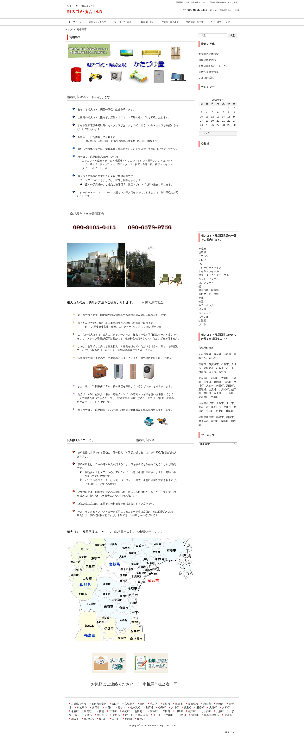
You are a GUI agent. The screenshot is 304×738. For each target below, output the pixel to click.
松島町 (162, 707)
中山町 (169, 715)
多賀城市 (193, 703)
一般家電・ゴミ (146, 22)
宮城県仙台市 (78, 703)
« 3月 (207, 133)
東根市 (116, 715)
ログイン (230, 731)
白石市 (108, 707)
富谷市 (121, 707)
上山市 (157, 715)
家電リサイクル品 (97, 22)
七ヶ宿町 (206, 711)
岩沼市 (207, 703)
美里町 (187, 707)
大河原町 (153, 711)
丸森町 (220, 711)
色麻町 (75, 711)
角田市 (96, 707)
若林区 (153, 703)
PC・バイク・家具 (122, 22)
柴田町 (166, 711)
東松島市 (82, 707)
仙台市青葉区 (99, 703)
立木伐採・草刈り (194, 22)
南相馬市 (89, 718)
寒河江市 (102, 715)
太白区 (115, 703)
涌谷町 (200, 707)
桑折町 (103, 718)
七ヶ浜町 (135, 707)
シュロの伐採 (206, 77)
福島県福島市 (211, 715)
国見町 (115, 718)
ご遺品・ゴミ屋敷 (170, 22)
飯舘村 (141, 718)
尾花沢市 (143, 715)
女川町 (175, 707)
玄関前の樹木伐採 (209, 54)
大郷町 (213, 707)
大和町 (226, 707)
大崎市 (220, 703)
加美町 (88, 711)
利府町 (149, 707)
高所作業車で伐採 (209, 71)
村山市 (129, 715)
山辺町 (182, 715)
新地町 (128, 718)
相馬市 (75, 718)
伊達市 (228, 715)
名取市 (166, 703)
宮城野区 (129, 703)
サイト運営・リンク (220, 22)
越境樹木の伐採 (207, 60)
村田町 (138, 711)
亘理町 (113, 711)
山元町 (126, 711)
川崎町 (179, 711)
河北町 (195, 715)
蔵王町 (192, 711)
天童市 (88, 715)
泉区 (142, 703)
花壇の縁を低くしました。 (214, 65)
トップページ (75, 22)
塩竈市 (179, 703)
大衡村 (100, 711)
